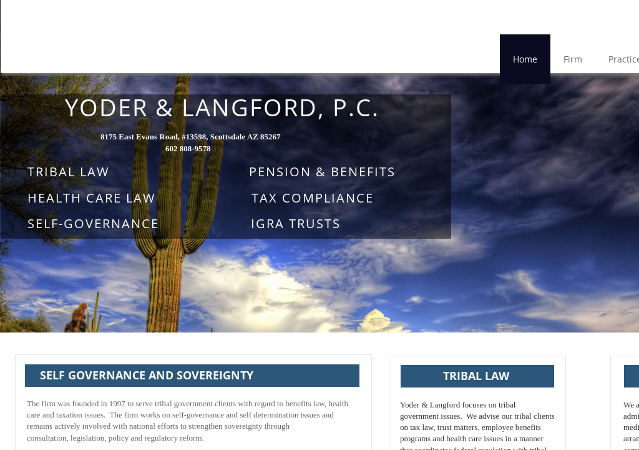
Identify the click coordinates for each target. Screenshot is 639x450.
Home (525, 59)
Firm (572, 59)
